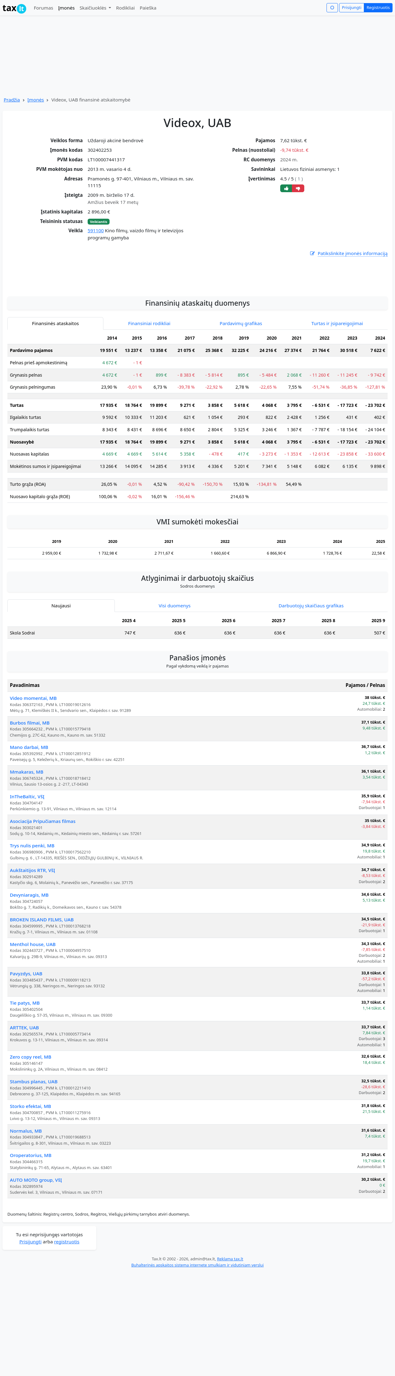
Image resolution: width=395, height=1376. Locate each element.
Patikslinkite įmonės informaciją (348, 253)
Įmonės (66, 8)
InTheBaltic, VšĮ (27, 899)
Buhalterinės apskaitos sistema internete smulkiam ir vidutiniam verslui (197, 1368)
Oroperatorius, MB (31, 1258)
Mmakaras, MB (26, 875)
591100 (96, 230)
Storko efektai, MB (30, 1209)
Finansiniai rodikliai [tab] (149, 426)
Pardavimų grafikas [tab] (241, 426)
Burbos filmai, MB (30, 826)
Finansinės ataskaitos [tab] (55, 426)
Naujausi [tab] (61, 708)
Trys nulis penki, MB (32, 948)
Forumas (43, 8)
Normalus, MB (26, 1234)
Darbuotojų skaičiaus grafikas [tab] (311, 708)
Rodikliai (125, 8)
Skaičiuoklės (94, 8)
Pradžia (12, 100)
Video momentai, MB (33, 801)
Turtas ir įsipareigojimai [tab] (337, 426)
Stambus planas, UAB (33, 1184)
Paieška (148, 8)
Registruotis (378, 7)
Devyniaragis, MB (29, 998)
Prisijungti (351, 7)
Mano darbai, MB (29, 850)
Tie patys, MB (25, 1106)
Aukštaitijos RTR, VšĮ (32, 973)
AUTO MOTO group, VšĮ (36, 1283)
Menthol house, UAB (33, 1047)
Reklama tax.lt (230, 1362)
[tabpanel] (197, 523)
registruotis (66, 1344)
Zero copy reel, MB (30, 1160)
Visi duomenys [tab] (174, 708)
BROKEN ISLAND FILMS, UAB (42, 1022)
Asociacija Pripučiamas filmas (43, 924)
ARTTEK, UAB (24, 1130)
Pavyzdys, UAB (26, 1076)
